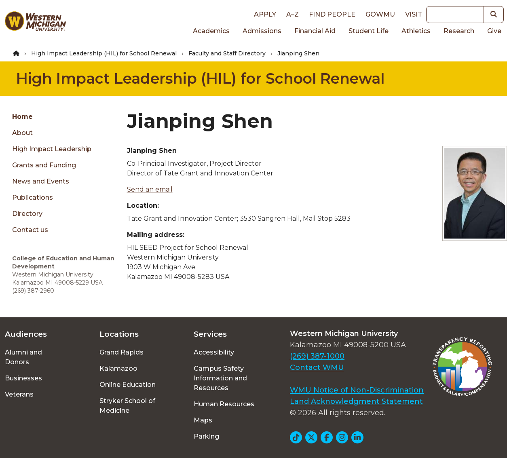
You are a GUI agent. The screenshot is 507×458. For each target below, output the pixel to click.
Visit (413, 14)
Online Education (127, 384)
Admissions (262, 31)
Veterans (19, 394)
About (22, 133)
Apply (265, 14)
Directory (27, 213)
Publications (32, 197)
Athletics (416, 31)
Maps (203, 420)
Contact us (30, 230)
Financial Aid (315, 31)
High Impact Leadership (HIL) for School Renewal (104, 53)
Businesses (23, 378)
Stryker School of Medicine (127, 405)
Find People (332, 14)
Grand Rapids (121, 352)
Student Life (369, 31)
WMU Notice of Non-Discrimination (357, 390)
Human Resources (224, 404)
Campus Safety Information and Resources (220, 378)
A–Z (292, 14)
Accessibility (214, 352)
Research (459, 31)
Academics (211, 31)
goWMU (380, 14)
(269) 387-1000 (317, 356)
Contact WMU (317, 367)
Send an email (150, 189)
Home (22, 116)
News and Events (40, 181)
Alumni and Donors (23, 357)
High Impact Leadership (51, 149)
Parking (206, 436)
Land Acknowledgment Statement (356, 401)
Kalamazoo (118, 368)
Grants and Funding (44, 165)
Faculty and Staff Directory (227, 53)
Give (494, 31)
